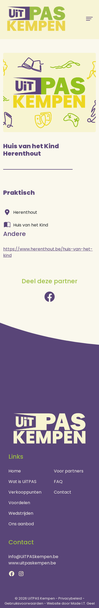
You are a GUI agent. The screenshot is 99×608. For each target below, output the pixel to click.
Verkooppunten (24, 492)
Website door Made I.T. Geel (71, 603)
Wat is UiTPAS (22, 482)
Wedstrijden (20, 513)
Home (14, 471)
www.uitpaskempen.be (32, 563)
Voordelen (19, 503)
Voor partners (68, 471)
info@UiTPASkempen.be (33, 557)
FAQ (58, 482)
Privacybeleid (70, 598)
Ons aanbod (21, 524)
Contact (62, 492)
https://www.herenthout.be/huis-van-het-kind (48, 252)
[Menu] (89, 19)
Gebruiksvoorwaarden (23, 603)
